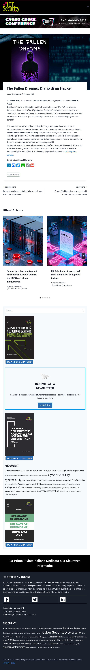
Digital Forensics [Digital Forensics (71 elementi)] (18, 484)
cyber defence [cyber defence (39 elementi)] (9, 475)
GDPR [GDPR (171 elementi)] (38, 484)
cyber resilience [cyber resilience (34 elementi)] (36, 475)
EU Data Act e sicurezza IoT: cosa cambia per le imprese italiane (66, 275)
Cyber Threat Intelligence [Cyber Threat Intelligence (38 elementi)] (29, 480)
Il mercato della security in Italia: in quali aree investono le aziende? (23, 190)
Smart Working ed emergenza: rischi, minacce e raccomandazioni (67, 190)
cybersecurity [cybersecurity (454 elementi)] (13, 480)
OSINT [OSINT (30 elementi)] (54, 488)
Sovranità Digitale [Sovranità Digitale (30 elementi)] (76, 491)
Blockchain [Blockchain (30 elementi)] (22, 471)
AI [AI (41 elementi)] (5, 471)
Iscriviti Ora (45, 405)
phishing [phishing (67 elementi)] (59, 488)
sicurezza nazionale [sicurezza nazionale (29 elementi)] (65, 491)
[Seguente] (83, 256)
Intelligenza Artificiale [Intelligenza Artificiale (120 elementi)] (14, 487)
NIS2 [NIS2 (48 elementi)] (50, 488)
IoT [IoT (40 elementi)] (26, 488)
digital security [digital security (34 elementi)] (30, 484)
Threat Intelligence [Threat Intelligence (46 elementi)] (11, 494)
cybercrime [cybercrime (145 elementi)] (68, 470)
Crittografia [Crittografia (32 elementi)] (51, 471)
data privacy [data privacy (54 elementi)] (67, 480)
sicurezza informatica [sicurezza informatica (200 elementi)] (48, 491)
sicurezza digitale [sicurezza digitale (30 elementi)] (31, 491)
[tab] (40, 297)
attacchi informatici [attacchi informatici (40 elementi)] (13, 471)
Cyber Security (13, 174)
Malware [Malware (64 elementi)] (45, 488)
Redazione (17, 94)
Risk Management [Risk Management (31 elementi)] (21, 491)
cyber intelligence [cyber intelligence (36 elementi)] (19, 475)
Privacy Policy (9, 663)
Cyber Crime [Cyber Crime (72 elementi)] (79, 471)
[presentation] (23, 241)
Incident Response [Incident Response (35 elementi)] (46, 484)
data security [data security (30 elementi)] (8, 484)
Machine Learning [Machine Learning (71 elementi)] (34, 488)
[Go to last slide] (6, 256)
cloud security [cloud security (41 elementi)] (43, 471)
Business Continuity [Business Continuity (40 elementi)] (32, 471)
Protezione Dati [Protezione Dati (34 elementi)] (74, 488)
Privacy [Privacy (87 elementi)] (66, 487)
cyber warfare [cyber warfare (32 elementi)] (51, 480)
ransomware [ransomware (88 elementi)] (10, 491)
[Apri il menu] (88, 7)
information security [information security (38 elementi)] (59, 484)
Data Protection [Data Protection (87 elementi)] (78, 480)
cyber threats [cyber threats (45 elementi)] (42, 480)
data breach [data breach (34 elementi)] (58, 480)
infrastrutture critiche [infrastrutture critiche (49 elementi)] (73, 484)
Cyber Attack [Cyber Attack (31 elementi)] (59, 471)
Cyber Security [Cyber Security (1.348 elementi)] (59, 475)
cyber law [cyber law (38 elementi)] (28, 475)
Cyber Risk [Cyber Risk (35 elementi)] (44, 475)
